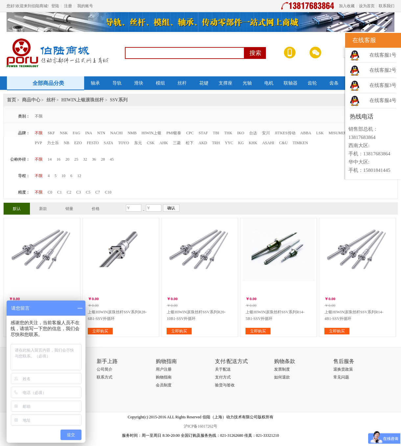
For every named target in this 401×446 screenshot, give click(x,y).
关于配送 (223, 369)
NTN (101, 133)
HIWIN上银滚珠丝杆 (82, 99)
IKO (240, 133)
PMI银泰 (173, 133)
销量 (69, 208)
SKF (51, 133)
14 (50, 159)
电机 (268, 83)
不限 (39, 116)
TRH (216, 143)
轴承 (95, 83)
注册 (68, 6)
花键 (203, 83)
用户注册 (164, 369)
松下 (190, 143)
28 (103, 159)
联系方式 (104, 377)
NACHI (116, 133)
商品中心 (31, 99)
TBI (216, 133)
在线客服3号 (383, 85)
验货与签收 (225, 385)
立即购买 (100, 331)
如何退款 (282, 377)
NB (66, 143)
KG (241, 143)
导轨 (117, 83)
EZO (78, 143)
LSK (320, 133)
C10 (108, 192)
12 (79, 175)
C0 (50, 192)
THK (228, 133)
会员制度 (164, 385)
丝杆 (182, 83)
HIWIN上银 (152, 133)
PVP (38, 143)
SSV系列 (119, 99)
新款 (43, 208)
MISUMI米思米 (342, 133)
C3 (78, 192)
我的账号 (85, 6)
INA (88, 133)
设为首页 (367, 6)
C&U (283, 143)
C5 (88, 192)
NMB (132, 133)
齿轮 (312, 83)
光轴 (247, 83)
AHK (163, 143)
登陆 (55, 6)
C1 (59, 192)
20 (67, 159)
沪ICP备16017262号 (201, 426)
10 (63, 175)
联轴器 (290, 83)
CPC (190, 133)
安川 (266, 133)
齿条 (334, 83)
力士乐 (53, 143)
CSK (150, 143)
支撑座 (225, 83)
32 (85, 159)
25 (76, 159)
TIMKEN (300, 143)
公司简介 (104, 369)
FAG (76, 133)
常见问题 (341, 377)
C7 (97, 192)
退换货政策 (343, 369)
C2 (69, 192)
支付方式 (223, 377)
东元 (138, 143)
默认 (17, 208)
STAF (203, 133)
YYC (229, 143)
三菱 (177, 143)
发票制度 (282, 369)
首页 (11, 99)
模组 (160, 83)
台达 (253, 133)
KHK (253, 143)
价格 (96, 208)
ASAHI (268, 143)
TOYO (123, 143)
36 (94, 159)
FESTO (93, 143)
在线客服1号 (383, 55)
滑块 (138, 83)
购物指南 (164, 377)
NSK (64, 133)
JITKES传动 (285, 133)
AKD (203, 143)
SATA (108, 143)
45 (112, 159)
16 (58, 159)
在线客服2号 (383, 70)
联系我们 (386, 6)
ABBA (305, 133)
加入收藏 (347, 6)
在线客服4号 (383, 100)
